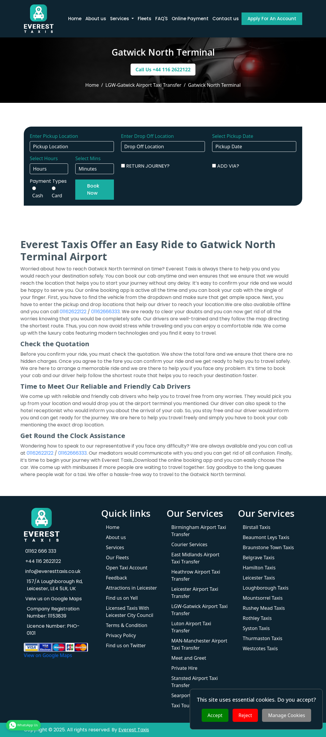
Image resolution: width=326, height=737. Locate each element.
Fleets (144, 18)
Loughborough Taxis (266, 588)
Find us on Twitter (126, 645)
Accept (215, 715)
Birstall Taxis (256, 527)
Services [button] (120, 18)
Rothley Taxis (257, 618)
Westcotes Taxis (260, 648)
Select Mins (88, 158)
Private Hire (184, 668)
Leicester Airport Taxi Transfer (194, 592)
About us (95, 18)
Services (115, 547)
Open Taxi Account (127, 567)
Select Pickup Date (232, 136)
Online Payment (190, 18)
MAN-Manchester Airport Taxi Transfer (199, 644)
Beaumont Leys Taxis (266, 537)
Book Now (93, 189)
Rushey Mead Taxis (264, 608)
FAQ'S (161, 18)
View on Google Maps (48, 655)
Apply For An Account (271, 18)
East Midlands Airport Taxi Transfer (195, 558)
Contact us (225, 18)
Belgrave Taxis (259, 557)
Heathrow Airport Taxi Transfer (195, 575)
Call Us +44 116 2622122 (162, 69)
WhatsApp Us (23, 724)
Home (75, 18)
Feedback (116, 577)
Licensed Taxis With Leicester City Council (129, 611)
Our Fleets (117, 557)
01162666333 (95, 311)
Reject (245, 715)
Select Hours (44, 158)
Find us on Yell (122, 598)
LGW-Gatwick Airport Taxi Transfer (199, 610)
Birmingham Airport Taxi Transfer (198, 531)
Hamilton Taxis (259, 567)
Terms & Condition (126, 625)
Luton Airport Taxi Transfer (191, 627)
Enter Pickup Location (54, 136)
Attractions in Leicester (131, 588)
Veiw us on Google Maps (53, 598)
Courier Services (189, 544)
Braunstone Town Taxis (268, 547)
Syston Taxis (256, 628)
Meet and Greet (188, 658)
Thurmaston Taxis (262, 638)
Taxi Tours (182, 705)
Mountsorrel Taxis (263, 598)
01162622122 (62, 311)
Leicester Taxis (259, 577)
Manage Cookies (286, 715)
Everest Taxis (133, 729)
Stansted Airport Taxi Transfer (194, 682)
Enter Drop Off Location (147, 136)
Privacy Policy (121, 635)
